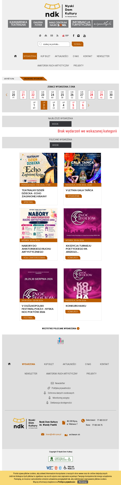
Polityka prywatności (61, 388)
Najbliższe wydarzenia (60, 118)
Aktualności (61, 56)
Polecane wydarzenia (60, 139)
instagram (78, 35)
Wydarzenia (30, 56)
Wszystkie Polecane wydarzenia (59, 328)
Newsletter (103, 56)
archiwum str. (74, 434)
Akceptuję (83, 482)
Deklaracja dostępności (61, 402)
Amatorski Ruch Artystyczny (53, 65)
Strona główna (15, 56)
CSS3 (60, 468)
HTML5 (56, 468)
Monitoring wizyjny (61, 397)
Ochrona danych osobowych (61, 393)
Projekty (79, 65)
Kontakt (87, 56)
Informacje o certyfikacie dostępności (60, 459)
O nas (76, 56)
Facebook (73, 35)
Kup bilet (45, 56)
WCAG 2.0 (69, 468)
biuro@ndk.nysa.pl (53, 434)
